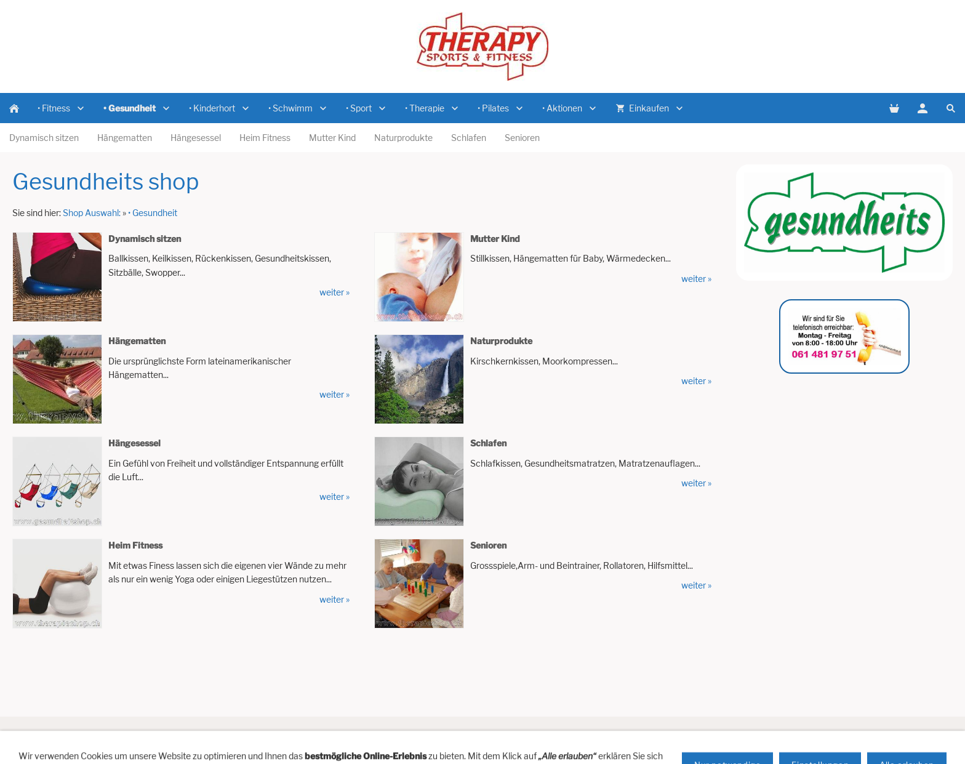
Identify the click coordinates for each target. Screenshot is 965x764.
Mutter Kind (495, 238)
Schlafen (488, 443)
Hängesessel (134, 443)
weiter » (334, 292)
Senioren (488, 545)
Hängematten (137, 341)
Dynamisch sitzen (144, 238)
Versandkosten (546, 734)
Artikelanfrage (212, 734)
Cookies (795, 734)
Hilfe (163, 734)
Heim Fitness (135, 545)
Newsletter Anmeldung (371, 734)
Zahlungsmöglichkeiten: (632, 734)
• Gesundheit (152, 212)
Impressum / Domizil (466, 734)
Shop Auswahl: (92, 212)
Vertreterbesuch (282, 734)
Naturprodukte (501, 341)
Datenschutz (715, 734)
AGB (759, 734)
